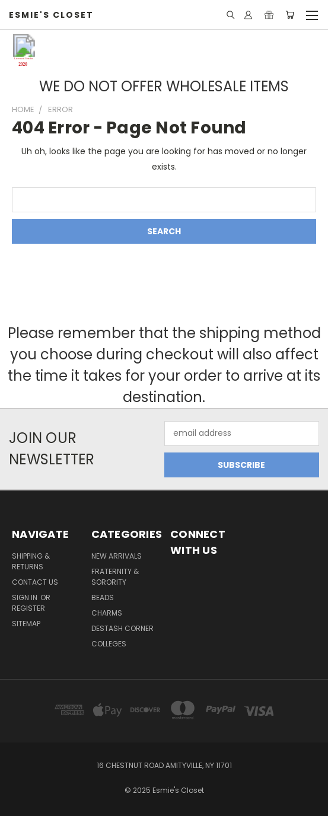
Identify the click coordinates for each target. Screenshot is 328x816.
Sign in (25, 597)
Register (28, 608)
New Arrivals (116, 556)
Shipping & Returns (31, 561)
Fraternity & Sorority (115, 576)
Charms (106, 613)
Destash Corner (122, 628)
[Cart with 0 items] (290, 15)
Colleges (108, 644)
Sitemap (26, 624)
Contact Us (35, 582)
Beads (102, 597)
